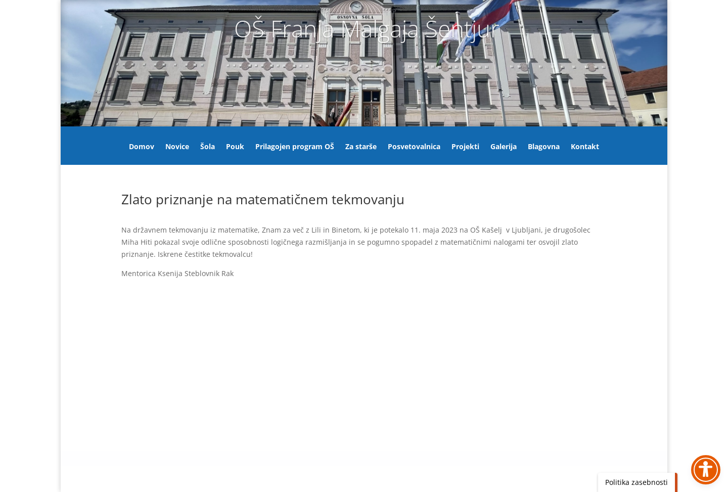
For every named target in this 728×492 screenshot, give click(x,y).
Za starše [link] (361, 147)
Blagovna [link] (544, 147)
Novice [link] (177, 147)
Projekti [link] (465, 147)
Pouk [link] (235, 147)
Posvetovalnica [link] (414, 147)
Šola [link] (207, 147)
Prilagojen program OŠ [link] (294, 147)
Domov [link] (141, 147)
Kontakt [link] (585, 147)
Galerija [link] (503, 147)
